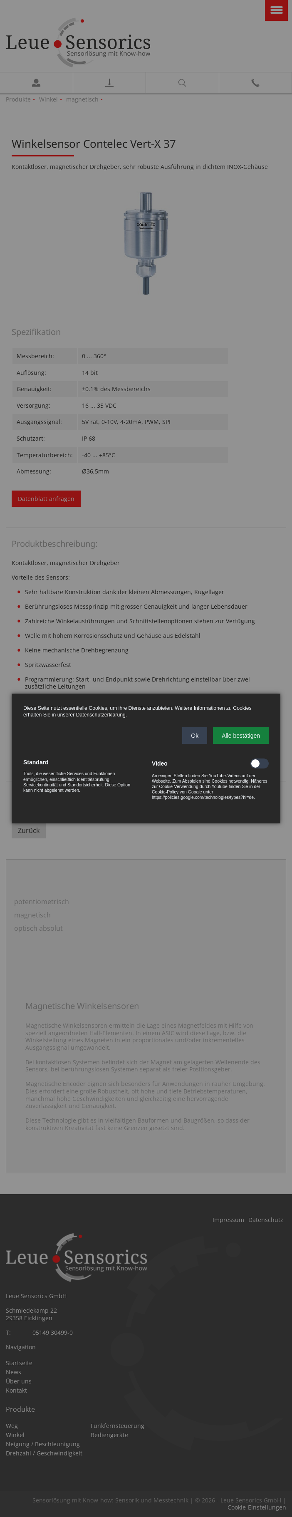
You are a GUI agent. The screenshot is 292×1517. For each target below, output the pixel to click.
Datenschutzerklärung (101, 715)
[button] (194, 735)
